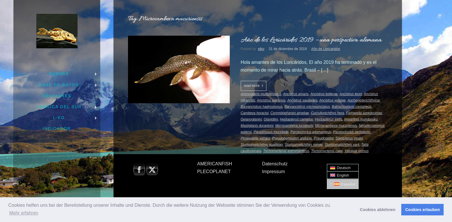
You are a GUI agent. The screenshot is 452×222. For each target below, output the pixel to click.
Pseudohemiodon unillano (292, 138)
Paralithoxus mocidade (270, 132)
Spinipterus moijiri (349, 138)
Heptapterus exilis (328, 119)
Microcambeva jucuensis (294, 126)
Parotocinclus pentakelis (351, 132)
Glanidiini (271, 119)
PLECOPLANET (214, 171)
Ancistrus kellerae (324, 94)
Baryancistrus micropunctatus (307, 107)
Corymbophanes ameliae (289, 113)
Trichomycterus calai (326, 151)
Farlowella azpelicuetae (364, 113)
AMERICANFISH (214, 163)
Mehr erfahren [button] (23, 212)
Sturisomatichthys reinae (304, 145)
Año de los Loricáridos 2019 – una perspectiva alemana (311, 40)
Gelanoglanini (251, 119)
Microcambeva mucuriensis (336, 126)
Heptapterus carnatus (296, 119)
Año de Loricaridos (325, 49)
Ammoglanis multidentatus (261, 94)
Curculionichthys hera (327, 113)
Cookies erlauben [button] (422, 209)
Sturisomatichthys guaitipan (262, 145)
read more (252, 86)
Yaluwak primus (356, 151)
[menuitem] (342, 167)
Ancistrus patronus (271, 100)
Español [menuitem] (348, 184)
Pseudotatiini (324, 138)
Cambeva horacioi (255, 113)
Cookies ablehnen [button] (377, 209)
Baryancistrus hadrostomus (261, 107)
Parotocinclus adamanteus (310, 132)
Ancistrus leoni (351, 94)
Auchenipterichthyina (363, 100)
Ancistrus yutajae (332, 100)
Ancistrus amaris (296, 94)
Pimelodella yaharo (255, 138)
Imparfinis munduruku (360, 119)
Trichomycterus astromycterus (286, 151)
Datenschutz (275, 163)
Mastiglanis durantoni (257, 126)
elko (261, 49)
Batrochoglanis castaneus (351, 107)
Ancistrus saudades (302, 100)
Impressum (273, 171)
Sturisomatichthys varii (342, 145)
